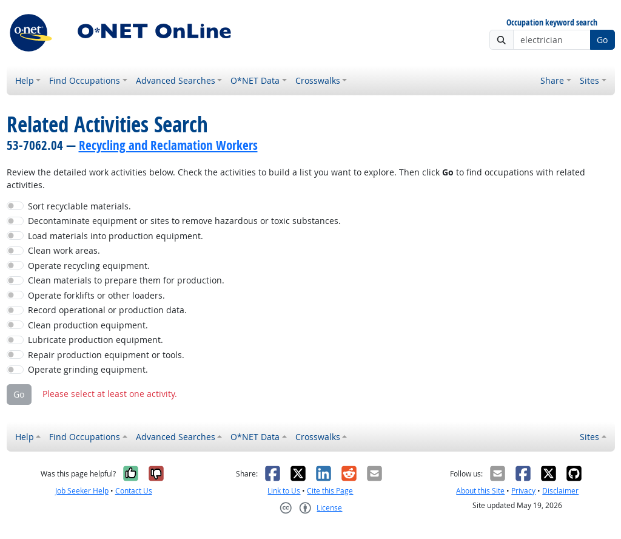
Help (24, 80)
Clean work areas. (64, 250)
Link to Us (283, 491)
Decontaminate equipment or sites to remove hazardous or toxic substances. (184, 220)
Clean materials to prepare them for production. (126, 280)
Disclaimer (560, 491)
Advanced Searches (175, 80)
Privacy (523, 491)
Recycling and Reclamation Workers (168, 145)
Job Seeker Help (82, 491)
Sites (589, 80)
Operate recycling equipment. (89, 265)
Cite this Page (330, 491)
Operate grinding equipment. (88, 369)
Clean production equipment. (88, 325)
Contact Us (133, 491)
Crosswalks (317, 80)
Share (552, 80)
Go (602, 40)
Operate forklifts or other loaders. (96, 295)
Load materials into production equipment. (115, 236)
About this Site (480, 491)
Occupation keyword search (551, 23)
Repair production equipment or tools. (106, 355)
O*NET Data (255, 80)
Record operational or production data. (107, 310)
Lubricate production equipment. (95, 339)
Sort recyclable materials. (79, 206)
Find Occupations (84, 80)
